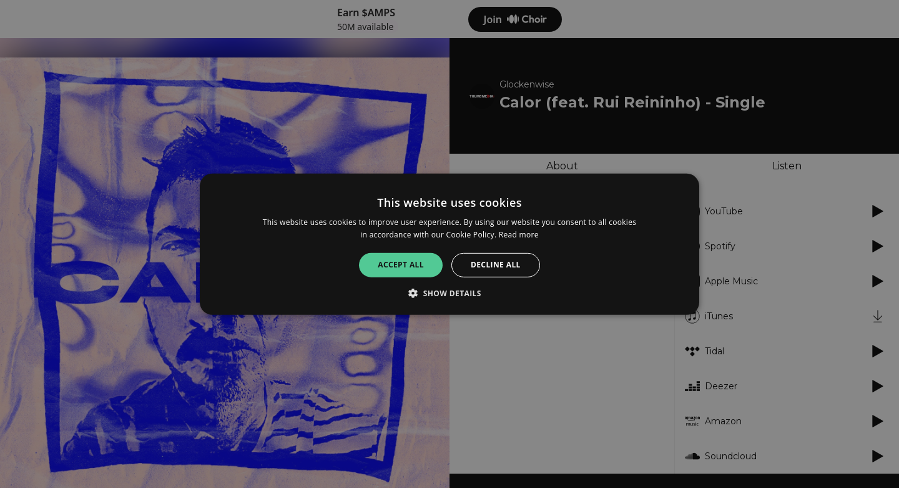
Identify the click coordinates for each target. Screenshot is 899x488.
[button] (449, 293)
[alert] (449, 244)
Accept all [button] (401, 264)
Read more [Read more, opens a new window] (519, 234)
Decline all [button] (496, 264)
